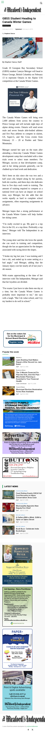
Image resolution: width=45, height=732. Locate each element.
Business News (20, 370)
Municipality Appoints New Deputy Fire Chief (27, 507)
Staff (17, 367)
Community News (21, 490)
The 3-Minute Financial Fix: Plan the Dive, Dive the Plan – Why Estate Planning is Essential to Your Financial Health (28, 376)
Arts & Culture (20, 515)
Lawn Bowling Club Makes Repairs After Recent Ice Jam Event (29, 362)
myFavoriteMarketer (32, 726)
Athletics (6, 26)
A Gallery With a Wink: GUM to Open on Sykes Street (28, 518)
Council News (20, 387)
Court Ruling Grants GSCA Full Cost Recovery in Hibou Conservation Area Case (29, 495)
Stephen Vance (9, 33)
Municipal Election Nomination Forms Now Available (29, 390)
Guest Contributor (21, 383)
